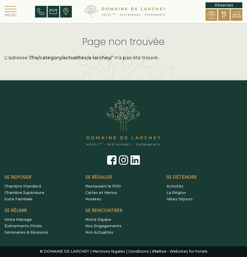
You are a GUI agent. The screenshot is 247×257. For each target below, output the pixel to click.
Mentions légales (108, 251)
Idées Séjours (179, 199)
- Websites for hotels (180, 251)
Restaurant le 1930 (103, 186)
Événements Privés (23, 226)
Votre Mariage (18, 220)
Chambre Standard (22, 186)
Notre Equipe (98, 220)
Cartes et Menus (101, 193)
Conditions (138, 251)
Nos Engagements (103, 226)
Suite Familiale (18, 199)
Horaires (93, 199)
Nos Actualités (99, 232)
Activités (174, 186)
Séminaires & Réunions (26, 232)
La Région (176, 193)
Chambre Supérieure (24, 193)
